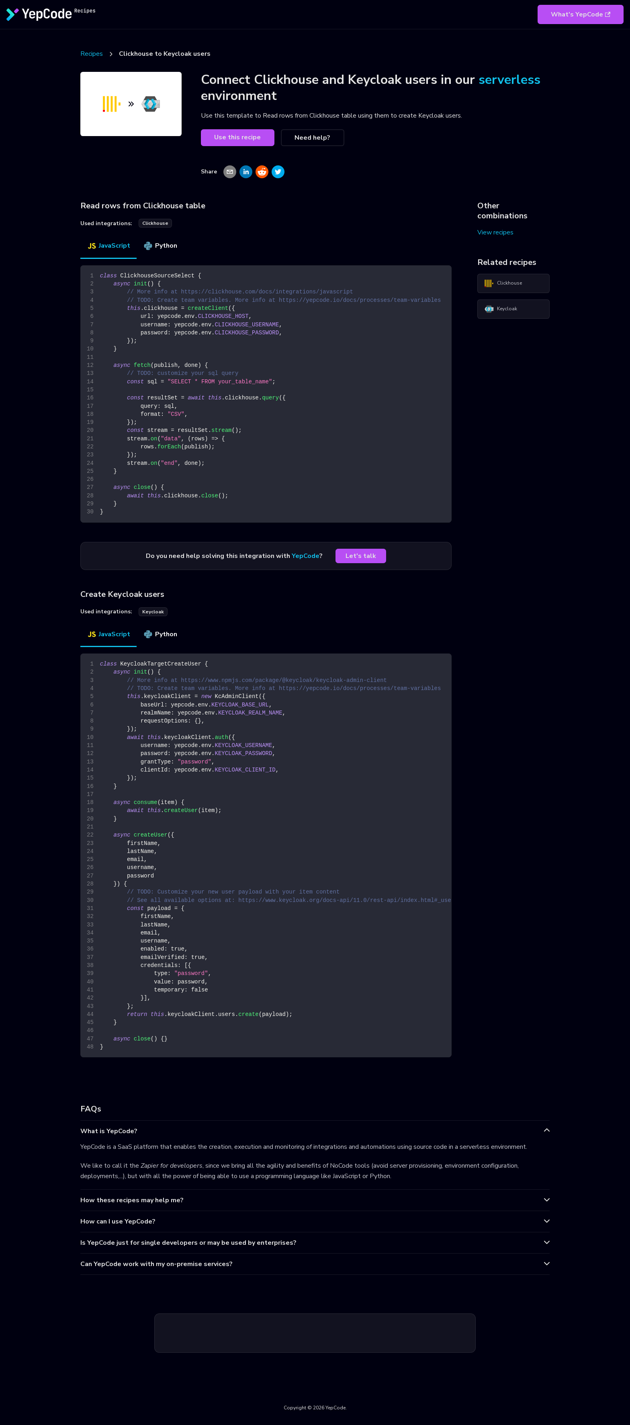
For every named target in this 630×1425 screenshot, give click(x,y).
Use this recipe (237, 137)
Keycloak (500, 309)
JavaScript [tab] (108, 245)
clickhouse (155, 223)
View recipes (495, 232)
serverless (509, 79)
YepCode (305, 556)
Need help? (312, 137)
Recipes (91, 53)
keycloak (153, 612)
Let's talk (361, 556)
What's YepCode (580, 14)
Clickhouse (503, 283)
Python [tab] (160, 245)
